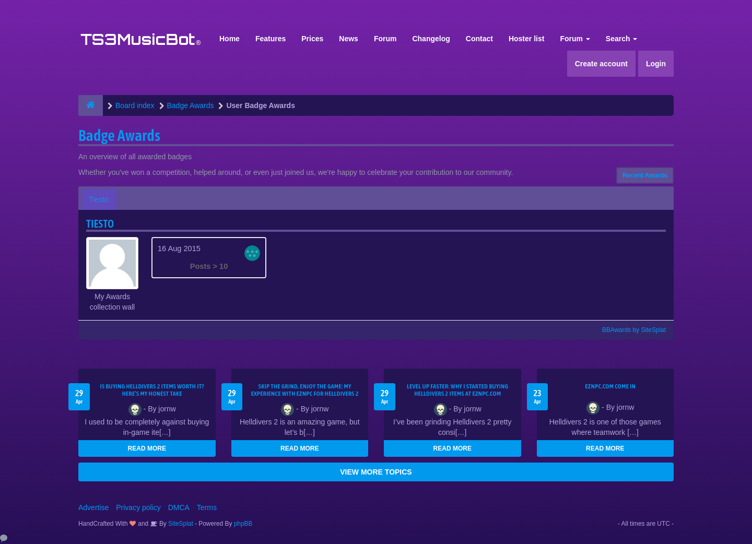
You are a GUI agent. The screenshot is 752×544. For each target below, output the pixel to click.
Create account (601, 64)
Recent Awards (644, 175)
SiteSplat (180, 523)
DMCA (179, 507)
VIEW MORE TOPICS (376, 472)
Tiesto (99, 199)
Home (229, 38)
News (348, 38)
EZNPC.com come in (610, 386)
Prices (312, 38)
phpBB (243, 523)
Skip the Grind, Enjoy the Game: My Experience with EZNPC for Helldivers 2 (305, 390)
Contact (479, 38)
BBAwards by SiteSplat (629, 330)
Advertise (93, 507)
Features (270, 38)
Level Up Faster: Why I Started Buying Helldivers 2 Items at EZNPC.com (458, 390)
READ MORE (147, 448)
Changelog (431, 38)
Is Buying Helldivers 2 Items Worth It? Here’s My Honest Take (152, 390)
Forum (385, 38)
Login (656, 64)
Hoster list (526, 38)
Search (622, 38)
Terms (207, 507)
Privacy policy (138, 507)
